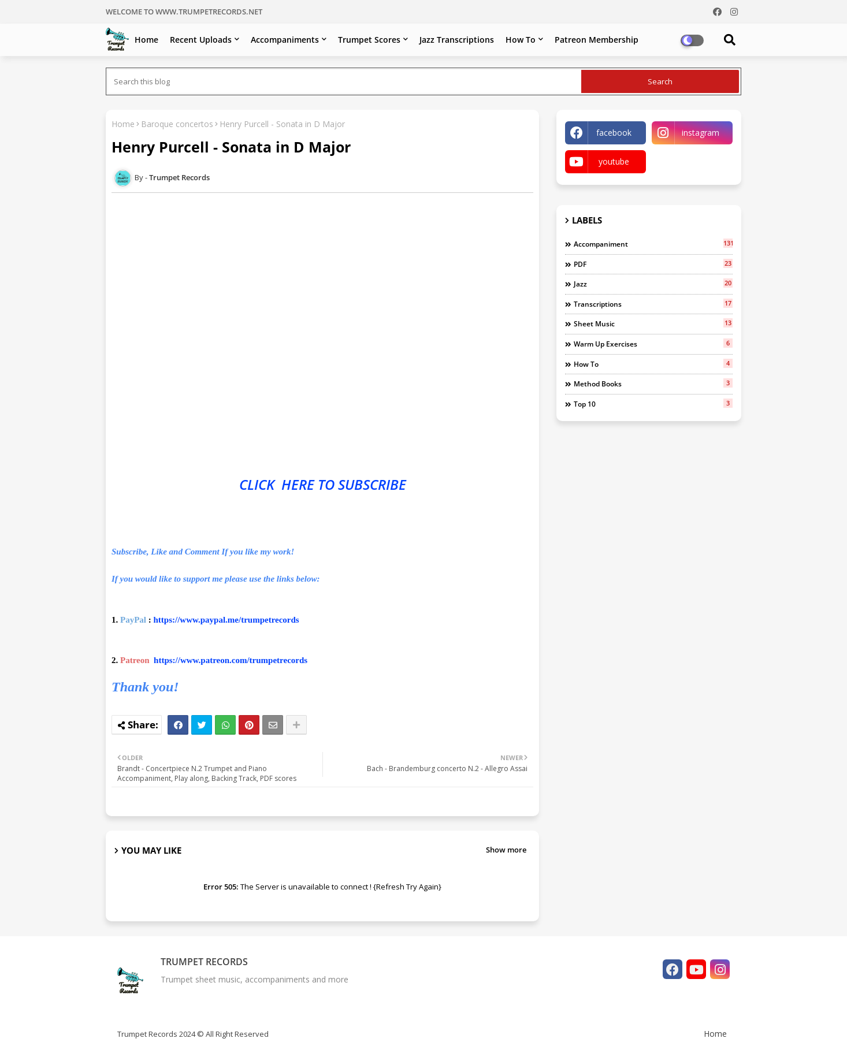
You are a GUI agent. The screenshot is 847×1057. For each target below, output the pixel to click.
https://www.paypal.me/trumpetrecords (226, 619)
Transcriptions (653, 304)
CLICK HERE (278, 484)
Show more (506, 849)
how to (653, 364)
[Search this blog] (344, 81)
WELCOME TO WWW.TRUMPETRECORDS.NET (184, 11)
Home (146, 39)
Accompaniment (653, 244)
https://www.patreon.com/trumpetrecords (230, 660)
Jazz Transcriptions (456, 39)
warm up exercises (653, 343)
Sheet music (653, 323)
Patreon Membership (596, 39)
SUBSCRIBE (372, 484)
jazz (653, 283)
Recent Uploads (201, 39)
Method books (653, 383)
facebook (613, 132)
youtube (614, 161)
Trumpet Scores (369, 39)
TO (326, 484)
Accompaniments (285, 39)
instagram (700, 132)
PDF (653, 264)
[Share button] (296, 725)
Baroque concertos (177, 123)
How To (521, 39)
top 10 (653, 404)
